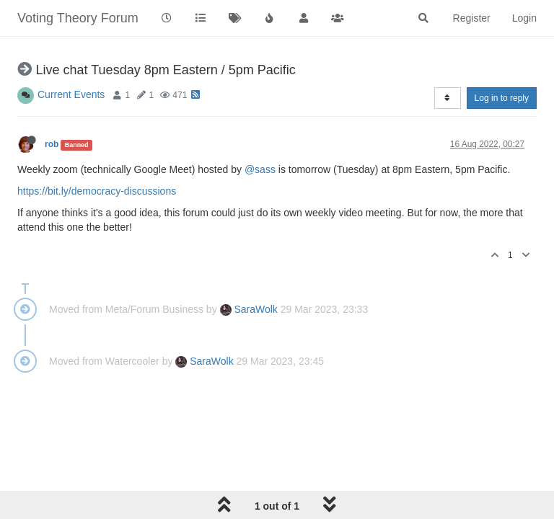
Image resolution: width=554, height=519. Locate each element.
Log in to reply (502, 98)
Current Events (71, 94)
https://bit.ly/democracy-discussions (96, 191)
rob (51, 144)
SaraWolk (249, 309)
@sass (260, 169)
